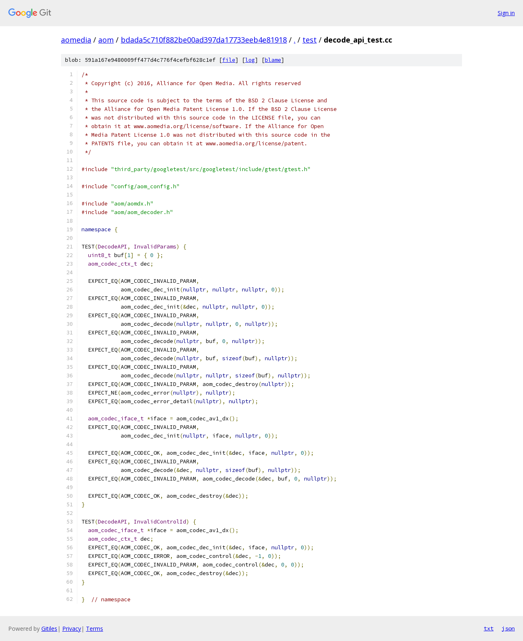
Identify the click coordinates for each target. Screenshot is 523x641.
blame (273, 59)
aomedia (76, 40)
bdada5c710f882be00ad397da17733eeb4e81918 (204, 40)
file (228, 59)
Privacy (71, 628)
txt (489, 628)
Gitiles (49, 628)
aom (106, 40)
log (250, 59)
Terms (94, 628)
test (309, 40)
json (508, 628)
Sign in (506, 13)
